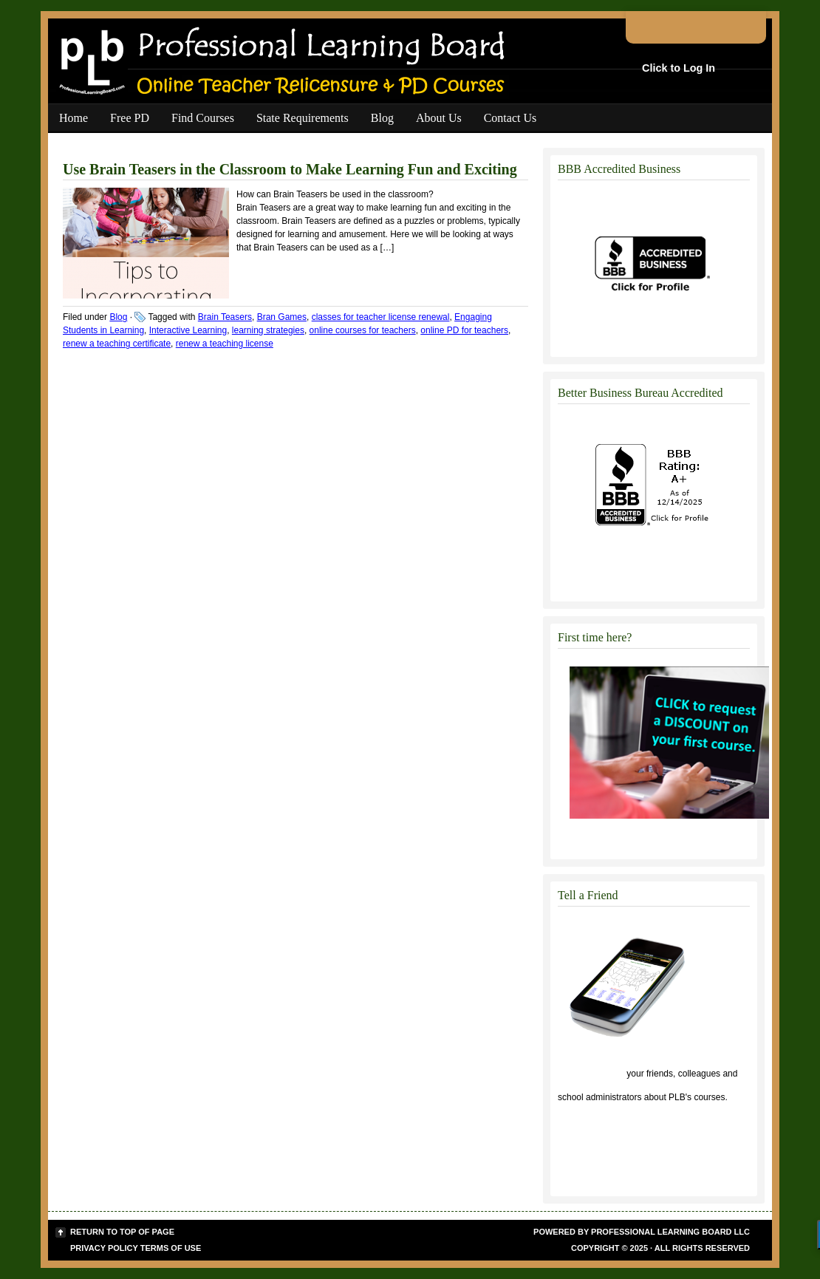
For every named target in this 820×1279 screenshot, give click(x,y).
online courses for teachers (363, 330)
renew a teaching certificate (117, 343)
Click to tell (591, 1073)
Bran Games (282, 317)
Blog (382, 118)
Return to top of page (122, 1231)
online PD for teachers (464, 330)
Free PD (129, 118)
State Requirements (302, 118)
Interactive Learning (188, 330)
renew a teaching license (224, 343)
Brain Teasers (225, 317)
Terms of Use (171, 1248)
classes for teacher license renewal (381, 317)
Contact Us (510, 118)
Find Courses (202, 118)
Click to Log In (678, 68)
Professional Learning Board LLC (670, 1231)
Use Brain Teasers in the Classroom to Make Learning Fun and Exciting (290, 169)
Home (73, 118)
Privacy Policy (104, 1248)
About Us (439, 118)
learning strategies (268, 330)
